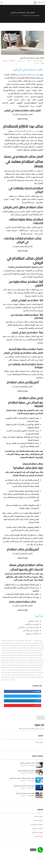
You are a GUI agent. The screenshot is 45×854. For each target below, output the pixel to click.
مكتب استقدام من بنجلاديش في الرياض (14, 677)
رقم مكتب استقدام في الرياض (9, 650)
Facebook (36, 691)
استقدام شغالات (38, 820)
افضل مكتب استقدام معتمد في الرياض (22, 110)
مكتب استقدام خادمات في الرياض (20, 660)
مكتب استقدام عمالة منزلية (15, 662)
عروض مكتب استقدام (25, 653)
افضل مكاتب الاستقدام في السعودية (23, 786)
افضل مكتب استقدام (38, 648)
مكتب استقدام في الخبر (10, 665)
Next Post (41, 717)
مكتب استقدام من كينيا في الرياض (8, 678)
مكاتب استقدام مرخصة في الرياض (22, 655)
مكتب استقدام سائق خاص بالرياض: (23, 207)
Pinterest (36, 705)
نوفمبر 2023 (39, 742)
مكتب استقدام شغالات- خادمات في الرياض (22, 778)
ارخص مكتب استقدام (31, 398)
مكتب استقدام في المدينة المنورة (9, 667)
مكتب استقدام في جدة (10, 670)
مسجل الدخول (31, 728)
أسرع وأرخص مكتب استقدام (22, 382)
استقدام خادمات (38, 816)
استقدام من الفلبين (32, 624)
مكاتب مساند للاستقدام (15, 657)
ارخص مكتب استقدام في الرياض (19, 643)
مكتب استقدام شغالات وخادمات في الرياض (22, 240)
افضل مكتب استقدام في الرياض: (25, 260)
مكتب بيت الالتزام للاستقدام (29, 74)
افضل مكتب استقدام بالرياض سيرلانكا (23, 648)
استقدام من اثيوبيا (32, 633)
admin (28, 61)
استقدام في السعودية (37, 824)
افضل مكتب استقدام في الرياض (25, 793)
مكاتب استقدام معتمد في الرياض (29, 657)
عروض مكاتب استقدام (37, 653)
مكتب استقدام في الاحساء (23, 665)
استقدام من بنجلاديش (31, 630)
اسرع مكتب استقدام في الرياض (20, 645)
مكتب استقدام (33, 621)
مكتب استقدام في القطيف (25, 667)
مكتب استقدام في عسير (28, 672)
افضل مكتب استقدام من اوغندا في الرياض (27, 650)
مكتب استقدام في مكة (16, 672)
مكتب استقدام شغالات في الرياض (31, 662)
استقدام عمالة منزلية (34, 645)
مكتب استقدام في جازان (22, 670)
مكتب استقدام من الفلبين (27, 763)
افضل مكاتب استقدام (6, 645)
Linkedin (37, 701)
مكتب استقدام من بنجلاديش (28, 627)
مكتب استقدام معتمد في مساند (24, 163)
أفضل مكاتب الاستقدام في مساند (23, 156)
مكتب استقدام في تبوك (35, 670)
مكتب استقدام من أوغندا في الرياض (28, 675)
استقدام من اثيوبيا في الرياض (26, 770)
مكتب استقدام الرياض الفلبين (36, 660)
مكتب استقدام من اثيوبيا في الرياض (10, 675)
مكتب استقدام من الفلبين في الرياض (34, 677)
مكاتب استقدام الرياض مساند (22, 602)
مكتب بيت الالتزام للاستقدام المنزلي (26, 131)
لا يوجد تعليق (21, 61)
